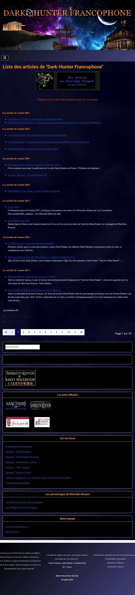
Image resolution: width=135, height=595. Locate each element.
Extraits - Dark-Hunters (18, 451)
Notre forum (12, 532)
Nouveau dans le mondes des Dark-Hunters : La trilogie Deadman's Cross (41, 257)
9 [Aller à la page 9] (62, 332)
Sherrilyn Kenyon (55, 563)
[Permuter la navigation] (4, 57)
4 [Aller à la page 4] (34, 332)
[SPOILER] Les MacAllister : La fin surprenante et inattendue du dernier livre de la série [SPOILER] (54, 122)
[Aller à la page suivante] (75, 332)
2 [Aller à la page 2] (23, 332)
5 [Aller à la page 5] (40, 332)
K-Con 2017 (13, 207)
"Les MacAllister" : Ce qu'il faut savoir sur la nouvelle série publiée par (49, 142)
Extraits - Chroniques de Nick (22, 457)
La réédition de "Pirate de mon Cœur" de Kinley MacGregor (35, 119)
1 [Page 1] (18, 332)
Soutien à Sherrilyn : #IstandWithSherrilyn (27, 175)
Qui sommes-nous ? (16, 526)
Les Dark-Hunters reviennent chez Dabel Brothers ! (31, 243)
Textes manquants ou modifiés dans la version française (38, 477)
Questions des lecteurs (18, 446)
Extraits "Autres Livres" (18, 472)
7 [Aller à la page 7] (51, 332)
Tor (64, 567)
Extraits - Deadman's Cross (20, 462)
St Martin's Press (80, 563)
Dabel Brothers (67, 563)
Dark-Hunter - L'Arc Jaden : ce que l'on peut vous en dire (34, 191)
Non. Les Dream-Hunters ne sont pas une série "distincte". (34, 290)
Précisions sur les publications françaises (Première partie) (34, 165)
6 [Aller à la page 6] (45, 332)
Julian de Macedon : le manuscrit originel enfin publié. (33, 149)
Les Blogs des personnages (21, 507)
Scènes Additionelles (17, 483)
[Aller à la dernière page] (81, 332)
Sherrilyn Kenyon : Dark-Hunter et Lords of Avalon (31, 276)
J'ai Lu (69, 567)
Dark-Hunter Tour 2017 (19, 220)
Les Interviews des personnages (24, 502)
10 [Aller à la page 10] (68, 332)
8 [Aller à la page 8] (56, 332)
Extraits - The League (17, 467)
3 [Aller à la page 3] (29, 332)
